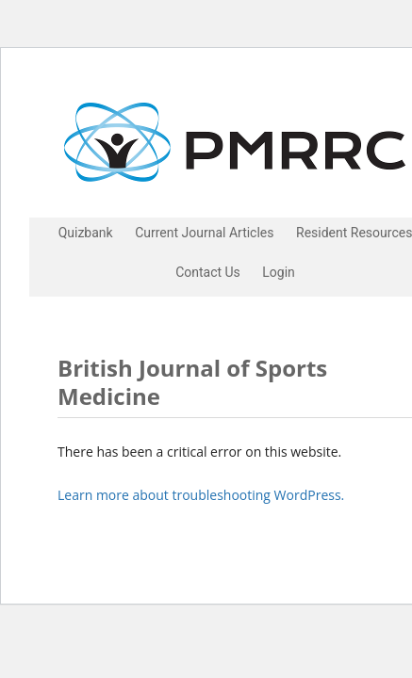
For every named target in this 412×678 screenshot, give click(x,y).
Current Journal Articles (204, 232)
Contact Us (207, 272)
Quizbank (85, 232)
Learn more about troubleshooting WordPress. (201, 495)
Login (278, 272)
